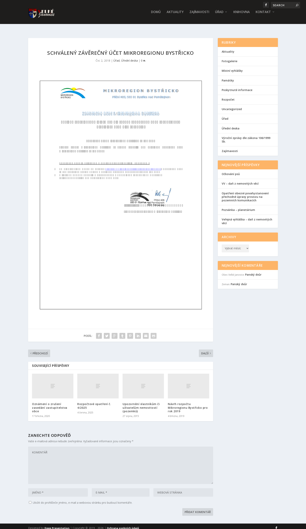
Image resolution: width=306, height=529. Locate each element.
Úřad (219, 15)
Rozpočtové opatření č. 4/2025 (94, 402)
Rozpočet (228, 96)
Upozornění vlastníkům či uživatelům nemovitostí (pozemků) (141, 404)
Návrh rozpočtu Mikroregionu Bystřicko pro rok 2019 (188, 404)
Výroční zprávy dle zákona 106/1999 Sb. (246, 136)
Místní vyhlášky (232, 67)
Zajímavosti (199, 15)
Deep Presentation (56, 524)
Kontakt (263, 15)
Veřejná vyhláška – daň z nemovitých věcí (247, 217)
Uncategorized (232, 105)
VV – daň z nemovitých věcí (240, 180)
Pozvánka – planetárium (238, 206)
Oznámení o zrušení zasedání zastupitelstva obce (49, 404)
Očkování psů (231, 170)
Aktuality (175, 15)
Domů (156, 15)
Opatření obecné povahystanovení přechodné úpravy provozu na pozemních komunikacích (245, 193)
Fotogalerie (229, 57)
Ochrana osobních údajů (123, 524)
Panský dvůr (253, 271)
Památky (228, 77)
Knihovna (241, 15)
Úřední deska (129, 57)
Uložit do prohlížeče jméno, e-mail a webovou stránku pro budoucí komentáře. (82, 499)
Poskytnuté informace (237, 86)
